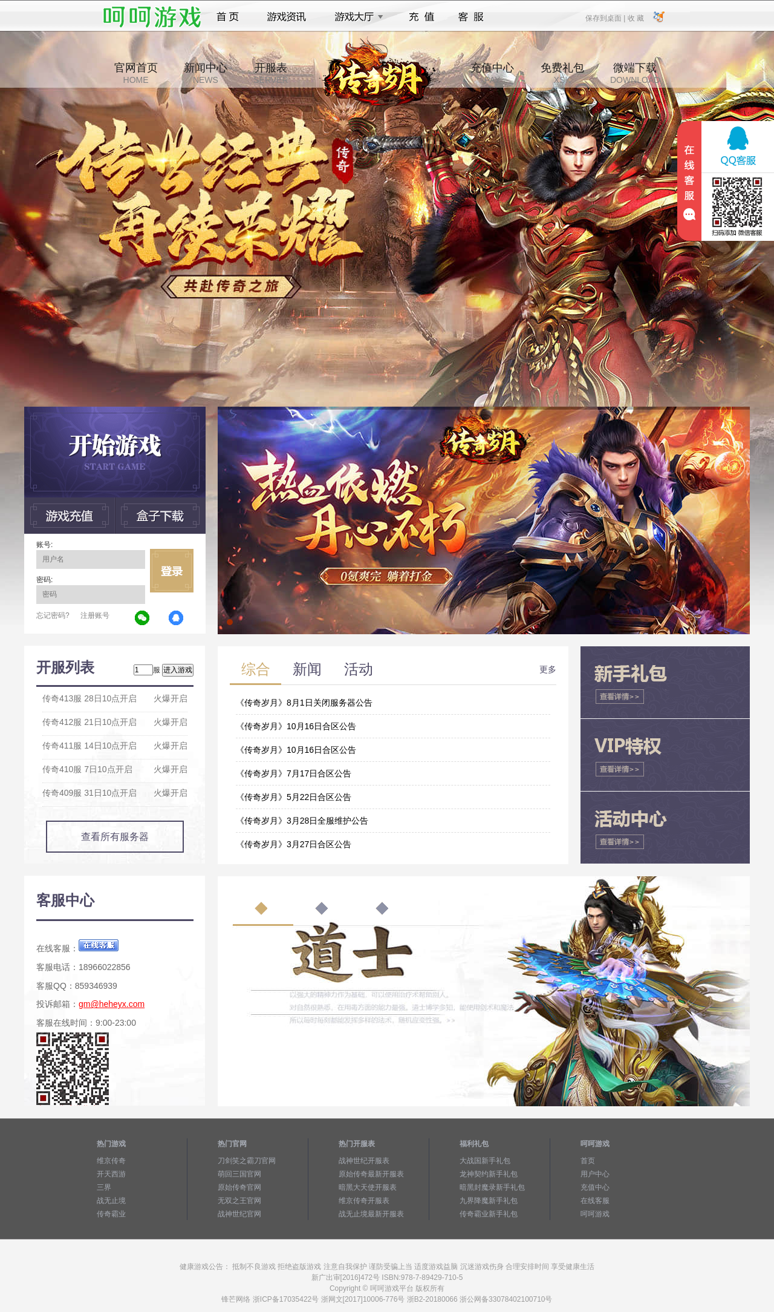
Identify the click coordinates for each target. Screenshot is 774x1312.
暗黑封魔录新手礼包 (492, 1187)
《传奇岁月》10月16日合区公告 (296, 726)
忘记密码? (53, 615)
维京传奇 (111, 1160)
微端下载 (635, 73)
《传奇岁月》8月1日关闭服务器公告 (304, 702)
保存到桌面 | (606, 17)
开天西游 (111, 1174)
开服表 (270, 73)
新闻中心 (205, 73)
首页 (228, 17)
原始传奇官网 (239, 1187)
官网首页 (136, 73)
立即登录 (172, 570)
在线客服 (595, 1200)
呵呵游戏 (595, 1214)
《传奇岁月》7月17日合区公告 (293, 773)
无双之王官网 (239, 1200)
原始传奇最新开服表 (371, 1174)
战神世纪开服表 (364, 1160)
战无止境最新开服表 (371, 1214)
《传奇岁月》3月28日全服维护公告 (302, 820)
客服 (471, 17)
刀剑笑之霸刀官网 (247, 1160)
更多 (547, 669)
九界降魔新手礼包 (489, 1200)
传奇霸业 (111, 1214)
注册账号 (94, 615)
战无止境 (111, 1200)
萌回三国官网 (239, 1174)
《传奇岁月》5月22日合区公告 (293, 797)
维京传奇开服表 (364, 1200)
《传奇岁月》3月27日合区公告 (293, 844)
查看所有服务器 (115, 836)
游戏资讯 (286, 17)
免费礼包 (562, 73)
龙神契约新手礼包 (489, 1174)
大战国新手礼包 (485, 1160)
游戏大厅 (355, 17)
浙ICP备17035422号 (286, 1299)
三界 (104, 1187)
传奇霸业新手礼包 (489, 1214)
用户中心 (595, 1174)
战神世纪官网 (239, 1214)
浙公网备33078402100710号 (506, 1299)
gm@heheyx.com (112, 1004)
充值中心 (492, 73)
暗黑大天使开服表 (368, 1187)
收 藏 (635, 17)
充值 (421, 17)
